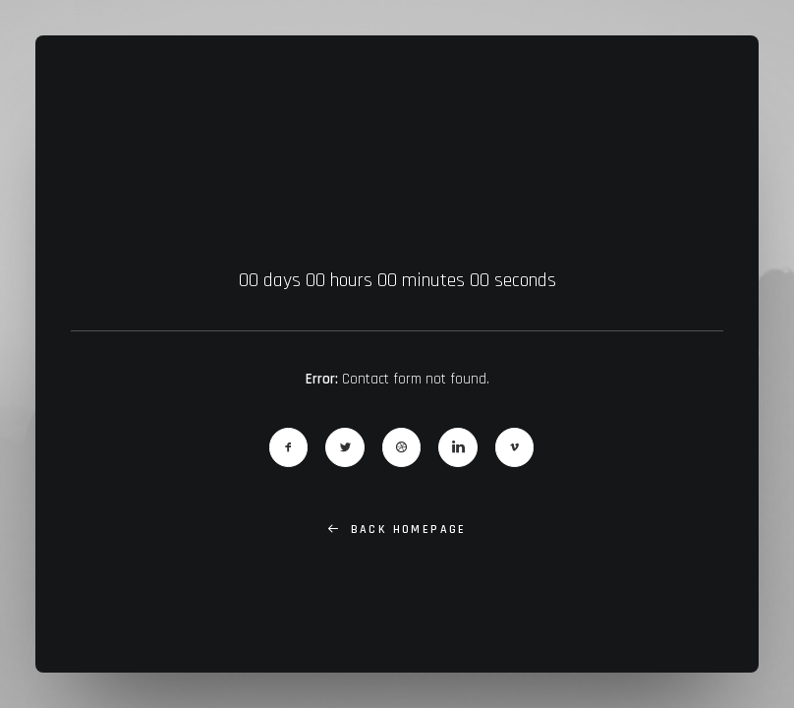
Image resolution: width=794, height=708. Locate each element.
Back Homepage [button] (397, 529)
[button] (289, 447)
